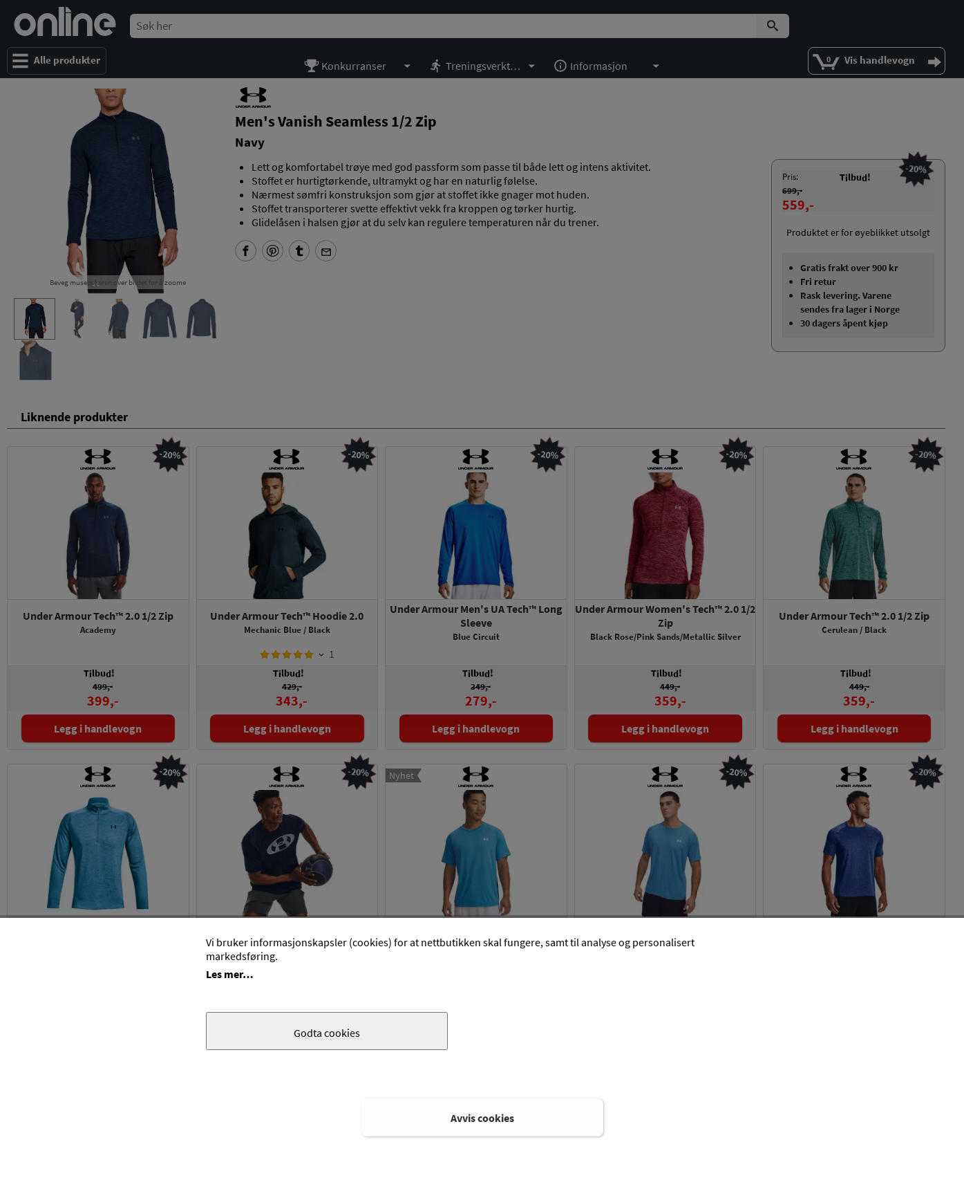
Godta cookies (327, 1033)
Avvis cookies (482, 1118)
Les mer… (230, 974)
